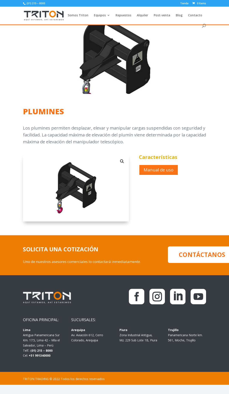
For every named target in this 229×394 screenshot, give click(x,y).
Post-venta (162, 15)
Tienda (184, 3)
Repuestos (123, 15)
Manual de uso (158, 170)
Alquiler (142, 15)
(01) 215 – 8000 (35, 3)
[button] (122, 161)
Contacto (195, 15)
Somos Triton (78, 15)
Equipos (100, 15)
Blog (179, 15)
